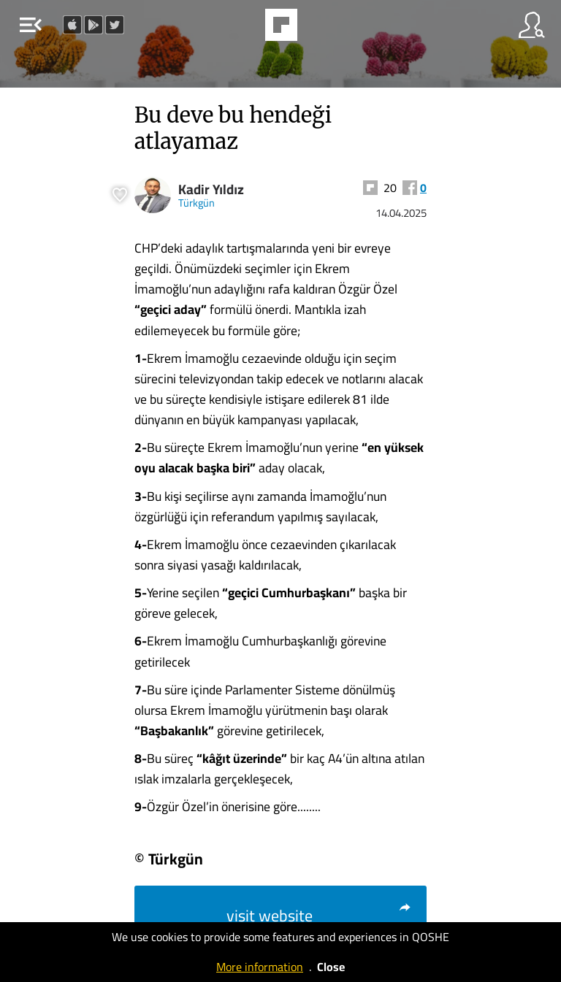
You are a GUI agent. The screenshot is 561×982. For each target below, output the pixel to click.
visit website (319, 915)
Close (331, 967)
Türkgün (196, 202)
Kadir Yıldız (211, 189)
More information (259, 967)
